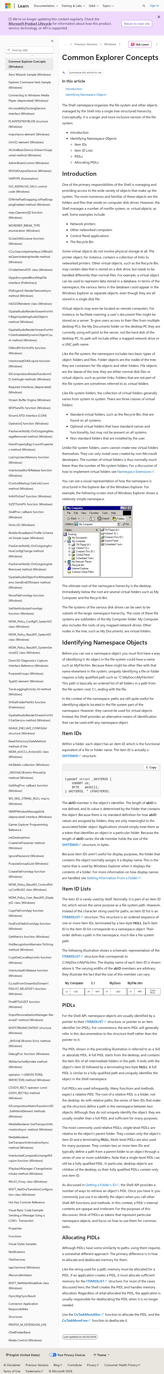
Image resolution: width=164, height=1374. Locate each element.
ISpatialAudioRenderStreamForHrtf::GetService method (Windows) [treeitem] (31, 717)
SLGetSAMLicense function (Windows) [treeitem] (26, 241)
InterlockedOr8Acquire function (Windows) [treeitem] (29, 363)
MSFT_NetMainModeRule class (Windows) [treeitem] (29, 1285)
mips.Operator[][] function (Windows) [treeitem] (25, 215)
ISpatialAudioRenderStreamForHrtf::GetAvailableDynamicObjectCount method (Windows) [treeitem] (31, 335)
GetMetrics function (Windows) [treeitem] (29, 937)
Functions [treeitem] (15, 1236)
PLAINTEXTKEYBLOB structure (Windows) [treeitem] (28, 124)
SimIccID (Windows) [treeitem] (22, 525)
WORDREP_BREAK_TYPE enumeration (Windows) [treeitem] (24, 228)
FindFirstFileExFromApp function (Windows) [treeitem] (30, 926)
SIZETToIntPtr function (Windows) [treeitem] (31, 504)
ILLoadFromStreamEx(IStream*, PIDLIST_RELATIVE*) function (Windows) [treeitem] (29, 988)
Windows (110, 44)
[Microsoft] (8, 6)
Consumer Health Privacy (121, 1365)
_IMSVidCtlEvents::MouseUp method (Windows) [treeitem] (27, 775)
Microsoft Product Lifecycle (30, 23)
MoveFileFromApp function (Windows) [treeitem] (26, 598)
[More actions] (157, 44)
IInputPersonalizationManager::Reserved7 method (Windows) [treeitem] (31, 1017)
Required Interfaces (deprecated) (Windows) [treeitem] (30, 389)
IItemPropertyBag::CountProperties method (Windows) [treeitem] (31, 446)
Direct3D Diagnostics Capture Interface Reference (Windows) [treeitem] (28, 663)
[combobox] (29, 50)
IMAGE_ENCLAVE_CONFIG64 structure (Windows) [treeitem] (28, 730)
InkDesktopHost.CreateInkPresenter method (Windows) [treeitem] (27, 842)
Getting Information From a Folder (112, 878)
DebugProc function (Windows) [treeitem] (29, 1054)
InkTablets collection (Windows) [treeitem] (29, 765)
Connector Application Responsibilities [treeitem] (23, 1306)
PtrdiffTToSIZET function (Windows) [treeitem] (24, 1004)
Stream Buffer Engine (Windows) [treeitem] (30, 400)
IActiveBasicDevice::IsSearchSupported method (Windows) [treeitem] (30, 152)
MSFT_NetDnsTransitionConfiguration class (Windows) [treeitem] (31, 1192)
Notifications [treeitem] (17, 1252)
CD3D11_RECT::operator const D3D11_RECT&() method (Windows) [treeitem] (28, 1092)
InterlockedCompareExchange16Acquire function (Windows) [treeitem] (30, 1158)
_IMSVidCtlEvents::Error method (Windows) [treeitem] (29, 1043)
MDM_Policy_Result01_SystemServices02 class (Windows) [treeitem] (30, 650)
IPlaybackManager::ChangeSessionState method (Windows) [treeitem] (30, 1171)
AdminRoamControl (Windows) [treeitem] (29, 163)
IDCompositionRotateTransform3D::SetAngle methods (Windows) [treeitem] (30, 376)
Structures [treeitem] (15, 1317)
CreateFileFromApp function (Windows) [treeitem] (27, 874)
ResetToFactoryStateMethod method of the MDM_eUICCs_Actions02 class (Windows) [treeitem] (29, 749)
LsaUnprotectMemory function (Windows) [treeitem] (29, 459)
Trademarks (32, 1371)
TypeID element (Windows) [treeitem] (26, 681)
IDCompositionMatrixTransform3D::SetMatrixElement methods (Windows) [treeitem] (31, 1111)
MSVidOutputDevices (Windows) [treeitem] (30, 171)
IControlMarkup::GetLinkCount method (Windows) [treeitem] (29, 486)
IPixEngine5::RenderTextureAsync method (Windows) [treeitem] (30, 293)
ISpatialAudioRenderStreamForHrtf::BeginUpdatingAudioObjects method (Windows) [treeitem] (31, 316)
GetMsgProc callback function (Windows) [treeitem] (28, 788)
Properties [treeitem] (15, 1228)
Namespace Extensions (134, 471)
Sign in (154, 5)
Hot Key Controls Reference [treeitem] (27, 1202)
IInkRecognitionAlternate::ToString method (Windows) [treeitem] (31, 947)
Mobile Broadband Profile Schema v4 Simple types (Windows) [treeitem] (31, 535)
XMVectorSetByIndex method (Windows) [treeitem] (28, 1064)
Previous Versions (86, 44)
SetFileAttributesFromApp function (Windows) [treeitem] (25, 611)
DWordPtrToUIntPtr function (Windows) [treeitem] (27, 350)
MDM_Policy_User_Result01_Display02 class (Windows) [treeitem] (31, 900)
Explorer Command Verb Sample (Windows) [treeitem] (30, 84)
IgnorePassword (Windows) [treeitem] (26, 856)
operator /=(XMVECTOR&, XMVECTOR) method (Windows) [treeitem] (29, 1077)
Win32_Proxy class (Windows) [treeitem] (28, 1181)
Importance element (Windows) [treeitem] (29, 134)
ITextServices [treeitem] (17, 1259)
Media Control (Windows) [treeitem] (25, 1340)
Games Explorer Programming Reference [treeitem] (28, 827)
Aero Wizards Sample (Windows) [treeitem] (30, 74)
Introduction (74, 89)
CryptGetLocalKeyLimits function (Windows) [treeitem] (30, 960)
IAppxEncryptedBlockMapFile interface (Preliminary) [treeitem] (28, 280)
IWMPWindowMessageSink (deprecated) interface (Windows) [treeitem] (30, 814)
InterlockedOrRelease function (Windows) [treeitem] (28, 973)
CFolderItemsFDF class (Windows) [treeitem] (31, 270)
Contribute (75, 1365)
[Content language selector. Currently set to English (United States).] (22, 1355)
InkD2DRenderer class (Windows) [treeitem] (30, 304)
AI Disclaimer (11, 1365)
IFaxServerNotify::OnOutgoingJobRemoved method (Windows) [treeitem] (30, 566)
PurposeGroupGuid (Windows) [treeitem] (28, 863)
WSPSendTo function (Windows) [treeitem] (30, 408)
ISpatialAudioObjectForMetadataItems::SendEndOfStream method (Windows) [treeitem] (31, 582)
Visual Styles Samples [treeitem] (23, 1244)
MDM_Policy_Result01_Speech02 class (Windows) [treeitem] (30, 637)
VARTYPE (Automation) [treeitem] (23, 178)
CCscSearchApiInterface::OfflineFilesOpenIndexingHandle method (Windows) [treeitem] (31, 256)
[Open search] (144, 6)
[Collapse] (52, 41)
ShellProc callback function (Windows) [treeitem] (26, 514)
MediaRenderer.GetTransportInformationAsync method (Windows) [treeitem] (29, 1142)
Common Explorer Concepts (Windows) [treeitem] (27, 64)
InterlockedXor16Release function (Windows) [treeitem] (30, 473)
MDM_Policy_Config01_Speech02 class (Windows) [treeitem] (30, 624)
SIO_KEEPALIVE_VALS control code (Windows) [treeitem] (28, 189)
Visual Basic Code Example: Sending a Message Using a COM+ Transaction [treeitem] (27, 1215)
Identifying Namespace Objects (86, 94)
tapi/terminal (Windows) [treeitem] (24, 1267)
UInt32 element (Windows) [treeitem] (26, 142)
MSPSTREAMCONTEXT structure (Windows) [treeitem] (30, 1030)
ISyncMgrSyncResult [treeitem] (22, 1296)
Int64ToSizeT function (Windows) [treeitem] (30, 496)
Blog (56, 1365)
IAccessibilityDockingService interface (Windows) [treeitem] (27, 111)
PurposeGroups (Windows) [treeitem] (26, 673)
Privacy (91, 1365)
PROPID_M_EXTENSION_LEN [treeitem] (27, 1325)
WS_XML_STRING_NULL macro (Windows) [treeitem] (29, 801)
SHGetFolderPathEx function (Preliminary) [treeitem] (27, 704)
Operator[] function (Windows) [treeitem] (28, 423)
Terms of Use (11, 1371)
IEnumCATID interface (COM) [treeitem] (28, 415)
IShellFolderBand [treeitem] (19, 1332)
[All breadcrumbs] (66, 44)
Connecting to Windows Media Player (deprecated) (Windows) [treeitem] (29, 98)
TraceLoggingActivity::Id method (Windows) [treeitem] (30, 691)
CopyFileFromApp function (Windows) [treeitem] (26, 913)
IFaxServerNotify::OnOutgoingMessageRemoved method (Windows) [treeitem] (31, 433)
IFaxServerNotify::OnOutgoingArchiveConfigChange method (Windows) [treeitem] (30, 551)
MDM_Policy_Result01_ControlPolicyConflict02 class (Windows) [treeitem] (31, 887)
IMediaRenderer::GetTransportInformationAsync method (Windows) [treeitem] (31, 1126)
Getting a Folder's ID (101, 1184)
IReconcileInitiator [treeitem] (20, 1275)
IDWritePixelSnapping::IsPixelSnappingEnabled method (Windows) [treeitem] (31, 202)
